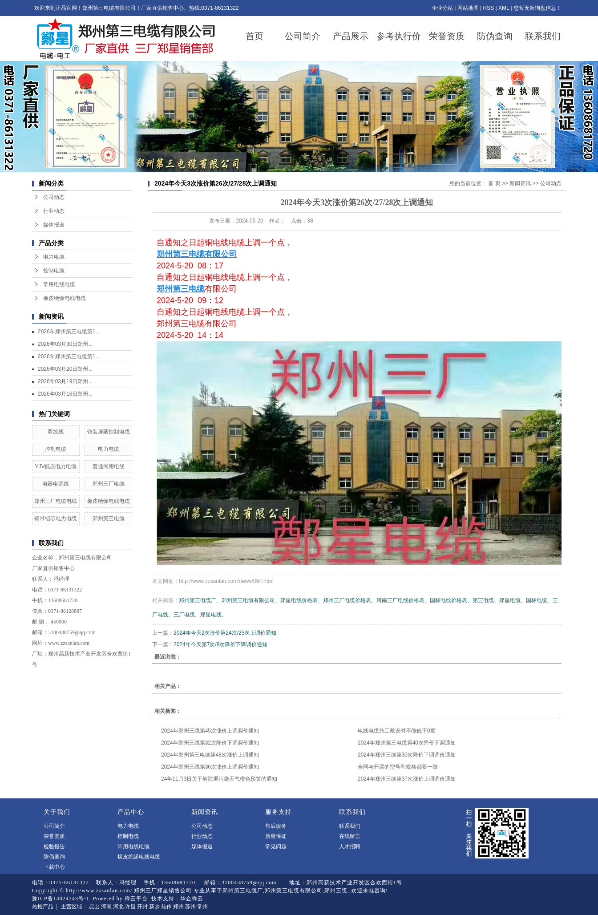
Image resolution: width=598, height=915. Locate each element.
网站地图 (468, 8)
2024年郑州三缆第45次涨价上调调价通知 (210, 731)
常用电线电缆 (59, 284)
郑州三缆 (335, 890)
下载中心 (54, 867)
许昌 (130, 906)
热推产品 (42, 906)
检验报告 (54, 846)
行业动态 (54, 211)
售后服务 (276, 826)
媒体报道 (54, 225)
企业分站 (442, 8)
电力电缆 (54, 257)
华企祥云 (191, 898)
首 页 (494, 183)
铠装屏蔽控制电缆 (108, 432)
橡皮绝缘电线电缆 (64, 298)
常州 (202, 906)
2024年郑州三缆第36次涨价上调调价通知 (210, 767)
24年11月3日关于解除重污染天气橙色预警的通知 (219, 779)
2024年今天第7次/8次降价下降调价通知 (220, 644)
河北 (118, 906)
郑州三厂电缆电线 (55, 501)
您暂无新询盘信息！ (537, 8)
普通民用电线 (109, 466)
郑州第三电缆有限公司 (85, 558)
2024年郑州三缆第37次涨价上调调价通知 (407, 779)
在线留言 (349, 836)
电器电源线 (55, 484)
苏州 (190, 906)
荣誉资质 (447, 36)
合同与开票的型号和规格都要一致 (398, 767)
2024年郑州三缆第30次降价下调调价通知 (407, 755)
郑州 (178, 906)
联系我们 (543, 36)
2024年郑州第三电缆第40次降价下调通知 (407, 743)
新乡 (154, 906)
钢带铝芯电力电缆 (55, 518)
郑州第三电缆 (109, 518)
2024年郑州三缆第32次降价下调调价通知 (210, 743)
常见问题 (276, 846)
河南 (106, 906)
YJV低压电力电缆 (56, 466)
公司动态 (54, 197)
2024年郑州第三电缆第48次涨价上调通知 (210, 755)
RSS (488, 8)
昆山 (94, 906)
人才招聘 (349, 846)
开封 (142, 906)
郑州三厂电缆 (109, 484)
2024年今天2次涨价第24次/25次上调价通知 (225, 633)
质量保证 (276, 836)
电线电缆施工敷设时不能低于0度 (397, 731)
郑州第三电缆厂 (242, 890)
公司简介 (302, 36)
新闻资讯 (520, 183)
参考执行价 (398, 36)
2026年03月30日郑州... (65, 344)
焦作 (166, 906)
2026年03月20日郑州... (65, 369)
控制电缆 (54, 270)
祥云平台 (136, 898)
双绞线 (56, 432)
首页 (254, 36)
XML (503, 8)
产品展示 (350, 36)
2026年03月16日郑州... (65, 394)
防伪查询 (495, 36)
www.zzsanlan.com (68, 643)
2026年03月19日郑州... (65, 381)
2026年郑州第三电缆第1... (69, 331)
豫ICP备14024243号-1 (60, 898)
